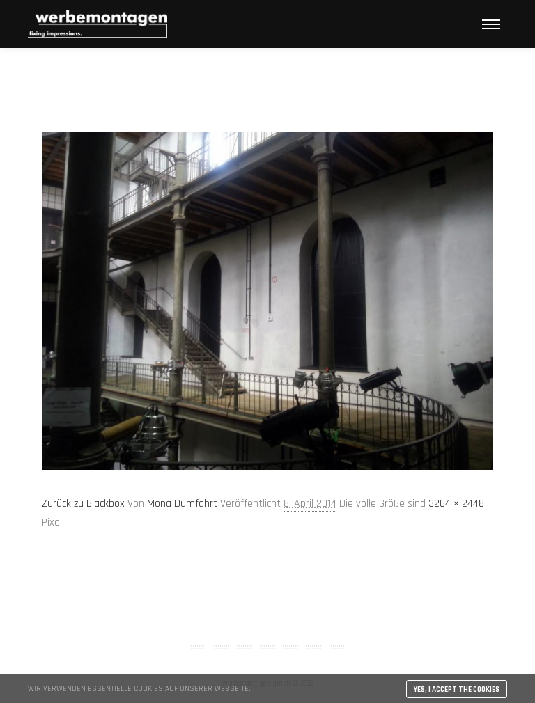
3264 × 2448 (456, 503)
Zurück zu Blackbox (83, 503)
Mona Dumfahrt (182, 503)
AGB (267, 593)
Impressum (267, 611)
